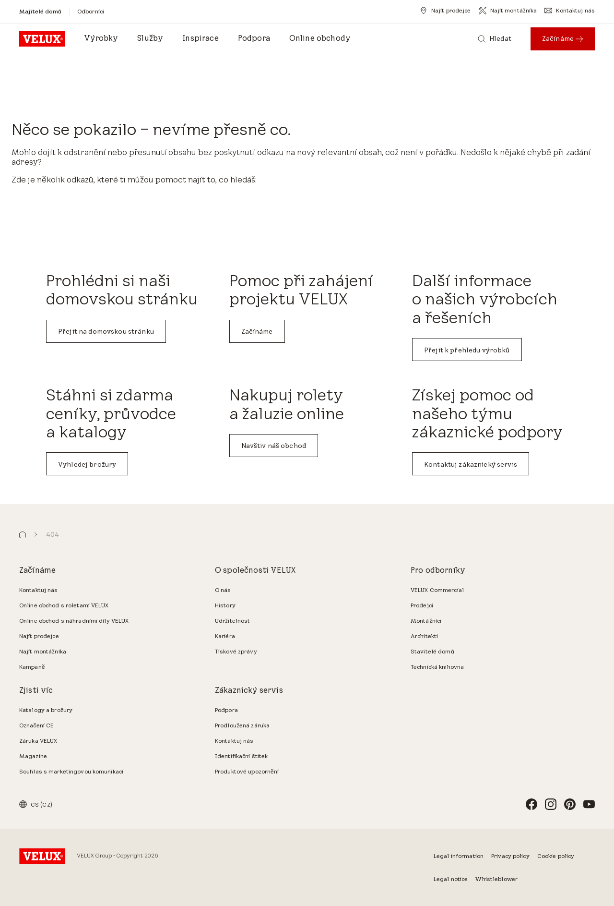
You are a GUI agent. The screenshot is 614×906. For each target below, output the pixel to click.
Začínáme (257, 331)
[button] (22, 534)
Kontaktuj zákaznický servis (470, 464)
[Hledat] (494, 39)
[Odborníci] (90, 11)
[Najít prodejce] (445, 10)
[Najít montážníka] (508, 10)
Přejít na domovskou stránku (106, 331)
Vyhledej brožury (87, 464)
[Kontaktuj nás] (569, 10)
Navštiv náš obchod (274, 445)
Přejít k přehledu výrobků (467, 350)
